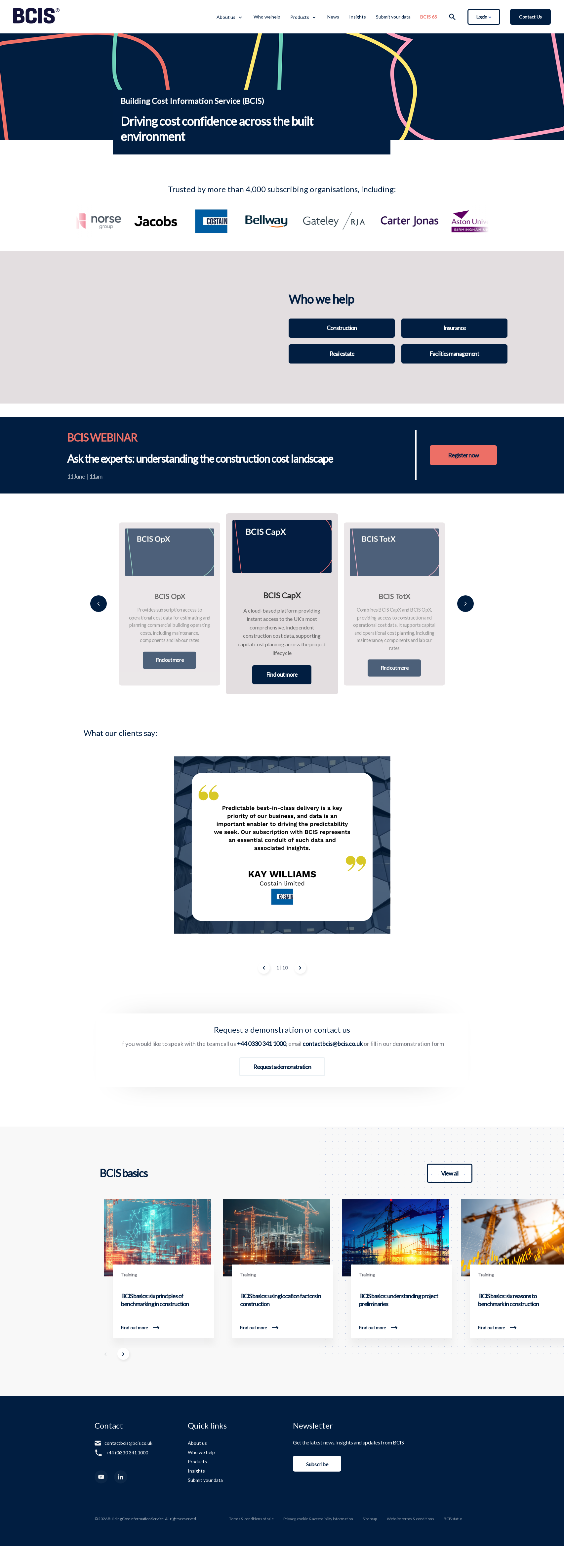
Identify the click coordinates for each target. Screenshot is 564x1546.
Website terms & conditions (410, 1518)
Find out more (169, 660)
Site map (370, 1518)
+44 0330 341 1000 (261, 1043)
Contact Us (530, 17)
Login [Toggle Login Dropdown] (483, 17)
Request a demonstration (282, 1066)
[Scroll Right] (123, 1354)
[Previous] (98, 603)
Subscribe (317, 1464)
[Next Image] (300, 968)
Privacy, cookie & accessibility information (318, 1518)
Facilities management (454, 354)
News (333, 17)
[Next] (465, 603)
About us (226, 17)
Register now (461, 455)
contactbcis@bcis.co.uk (332, 1043)
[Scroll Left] (105, 1354)
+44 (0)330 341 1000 (127, 1452)
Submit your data (393, 17)
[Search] (452, 17)
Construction (342, 328)
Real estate (342, 354)
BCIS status (453, 1518)
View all (449, 1173)
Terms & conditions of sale (251, 1518)
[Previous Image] (264, 968)
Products (299, 17)
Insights (357, 17)
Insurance (454, 328)
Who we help (267, 17)
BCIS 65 (428, 17)
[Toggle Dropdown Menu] (240, 17)
